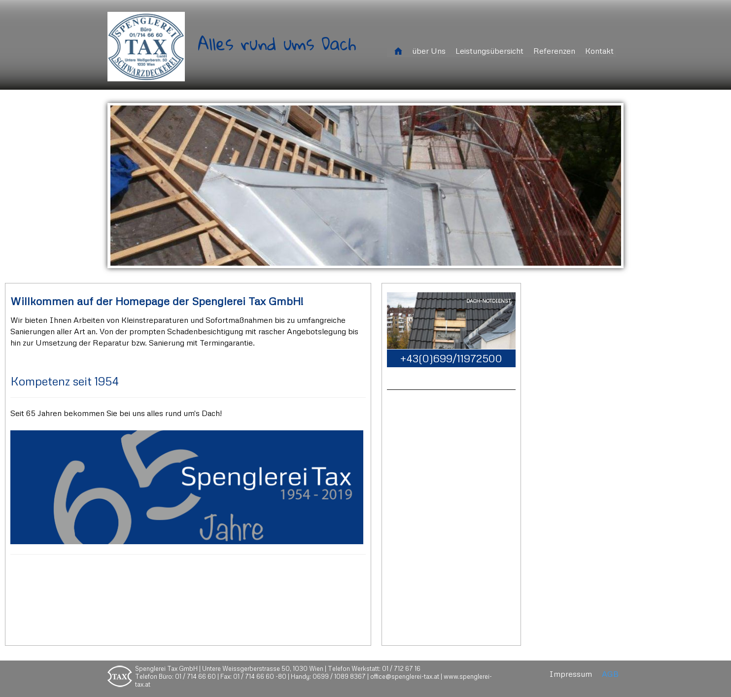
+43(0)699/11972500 (451, 358)
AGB (610, 674)
